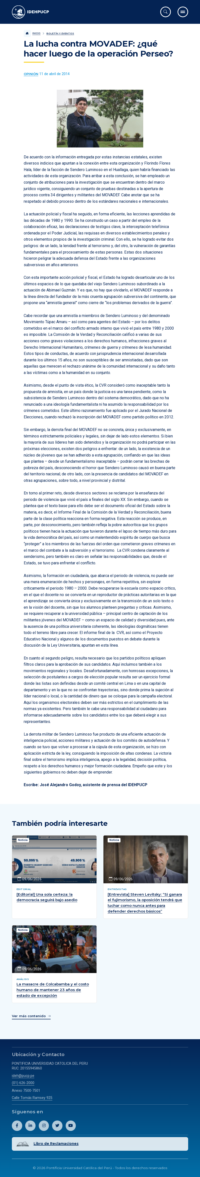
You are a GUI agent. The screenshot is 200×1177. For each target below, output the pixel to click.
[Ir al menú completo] (183, 11)
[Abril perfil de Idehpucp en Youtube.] (71, 1125)
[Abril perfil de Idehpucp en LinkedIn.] (30, 1125)
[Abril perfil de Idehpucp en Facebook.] (17, 1125)
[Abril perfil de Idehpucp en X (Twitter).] (57, 1125)
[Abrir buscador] (165, 11)
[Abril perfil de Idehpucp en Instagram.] (44, 1125)
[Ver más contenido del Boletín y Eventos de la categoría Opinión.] (31, 74)
